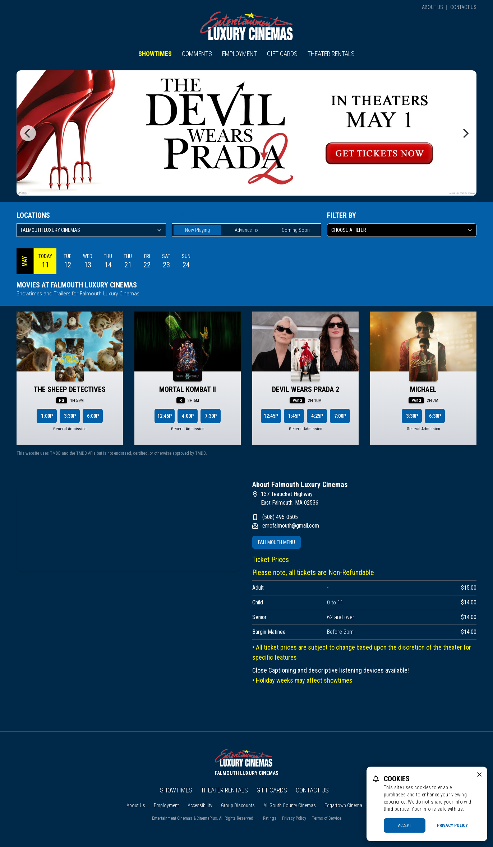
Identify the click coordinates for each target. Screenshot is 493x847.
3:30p (70, 416)
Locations (33, 215)
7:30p (211, 416)
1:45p (294, 416)
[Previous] (28, 133)
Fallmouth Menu (276, 542)
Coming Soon (296, 230)
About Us (432, 7)
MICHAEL (423, 389)
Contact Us (463, 7)
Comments (197, 53)
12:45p (164, 416)
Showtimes (155, 53)
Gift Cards (282, 53)
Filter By (341, 215)
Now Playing (197, 230)
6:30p (435, 416)
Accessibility (200, 805)
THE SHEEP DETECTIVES (70, 389)
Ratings (269, 818)
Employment (239, 53)
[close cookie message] (479, 774)
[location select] (91, 230)
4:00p (188, 416)
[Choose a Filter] (401, 230)
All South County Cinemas (289, 805)
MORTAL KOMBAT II (187, 389)
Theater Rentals (331, 53)
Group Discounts (238, 805)
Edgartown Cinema (343, 805)
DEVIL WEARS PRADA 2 (305, 389)
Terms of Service (326, 818)
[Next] (465, 133)
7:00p (340, 416)
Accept (404, 825)
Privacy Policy (294, 818)
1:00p (47, 416)
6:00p (93, 416)
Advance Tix (246, 230)
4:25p (317, 416)
